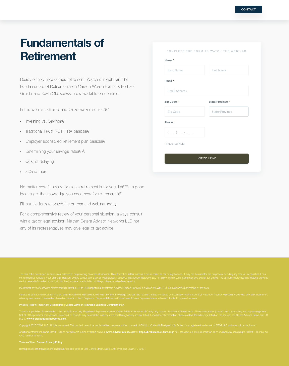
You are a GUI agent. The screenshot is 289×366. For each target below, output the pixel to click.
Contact (248, 9)
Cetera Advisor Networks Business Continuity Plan (94, 305)
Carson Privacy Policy (49, 342)
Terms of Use (27, 342)
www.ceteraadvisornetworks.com (46, 319)
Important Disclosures (50, 305)
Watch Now (207, 158)
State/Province (219, 102)
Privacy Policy (27, 305)
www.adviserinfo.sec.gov (120, 332)
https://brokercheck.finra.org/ (156, 332)
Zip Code (172, 102)
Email (169, 81)
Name (169, 60)
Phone (170, 122)
